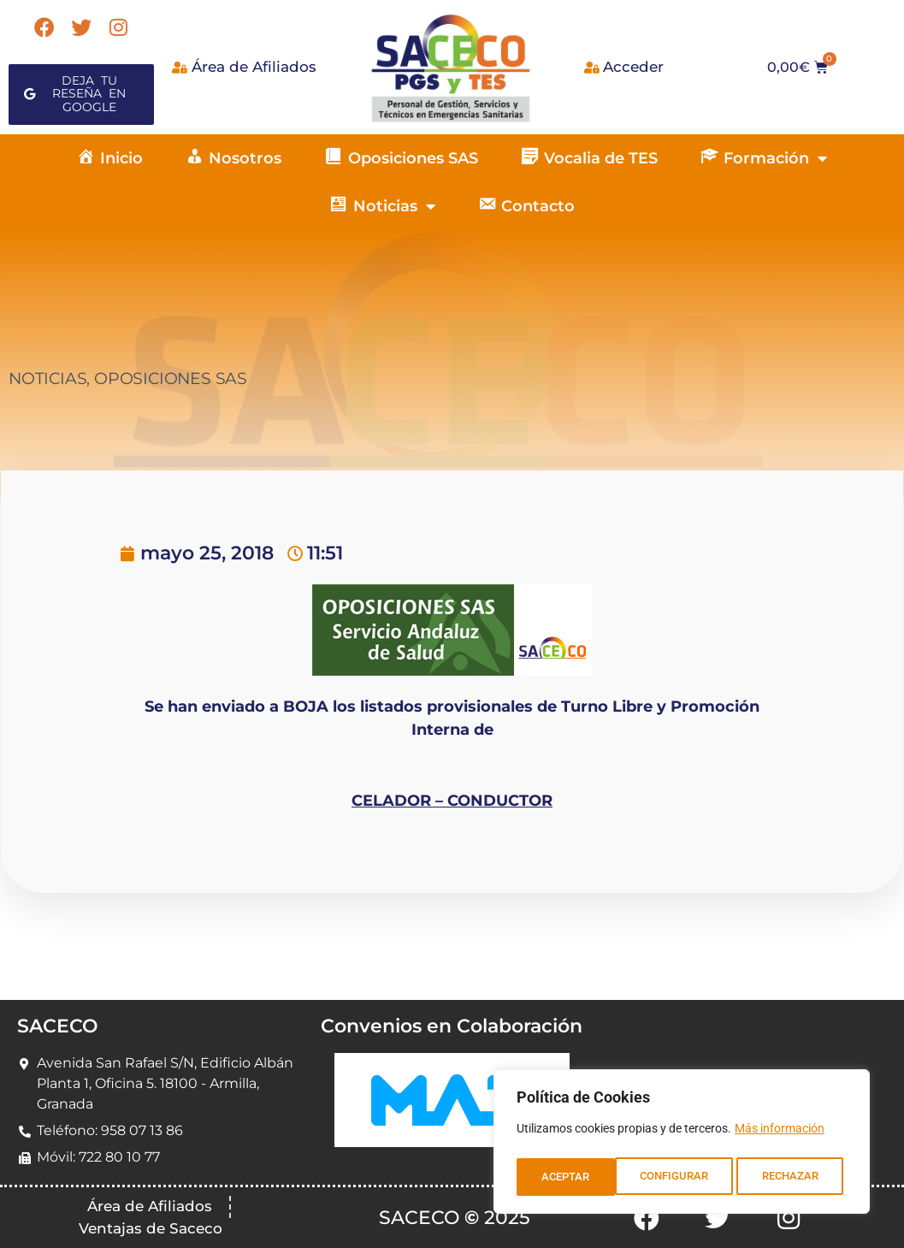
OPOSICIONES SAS (170, 378)
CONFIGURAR (575, 1177)
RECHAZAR (692, 1177)
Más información (779, 1134)
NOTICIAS (47, 378)
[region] (681, 1144)
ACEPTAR (799, 1177)
